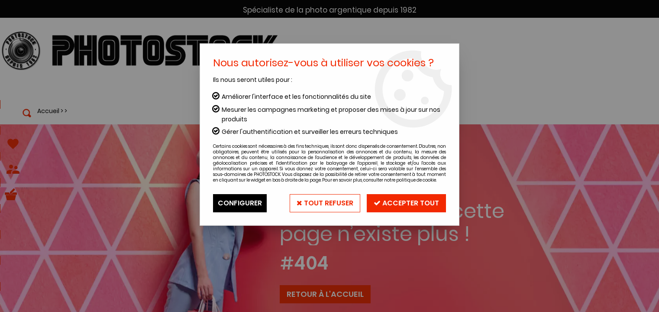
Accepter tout (406, 203)
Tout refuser (325, 203)
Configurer (240, 203)
